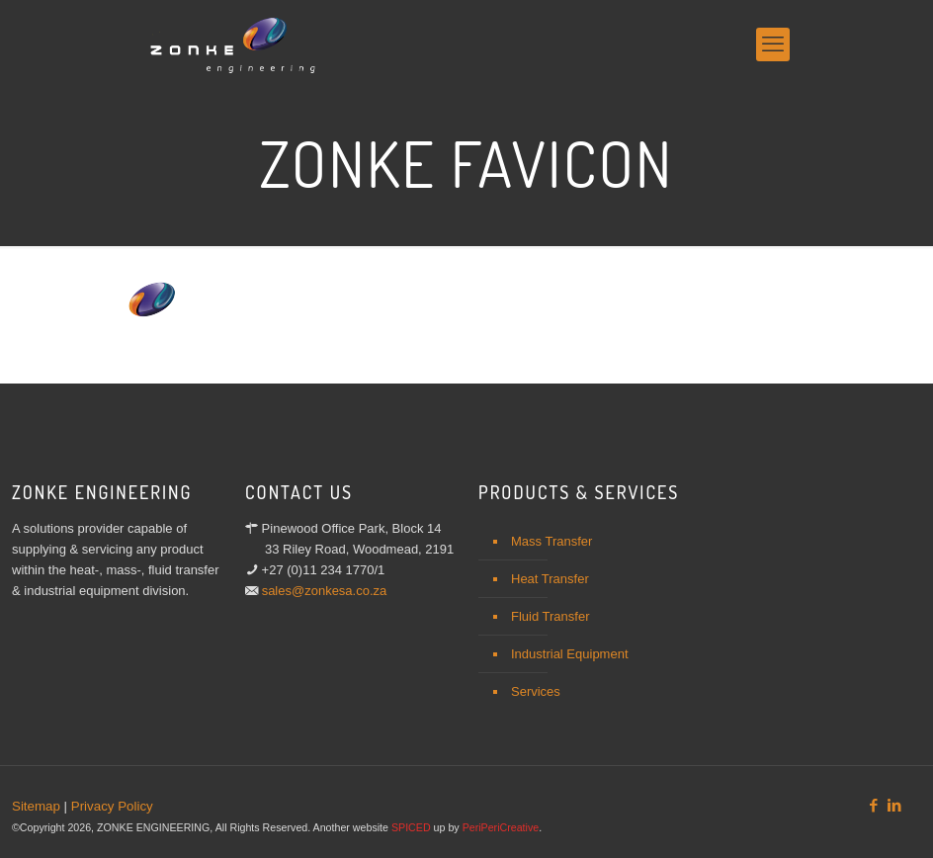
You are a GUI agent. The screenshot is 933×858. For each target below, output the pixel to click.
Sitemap (36, 806)
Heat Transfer (550, 578)
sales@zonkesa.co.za (324, 590)
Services (535, 691)
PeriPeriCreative (501, 827)
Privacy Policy (112, 806)
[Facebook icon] (873, 805)
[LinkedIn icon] (894, 805)
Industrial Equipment (570, 653)
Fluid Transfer (550, 616)
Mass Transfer (551, 541)
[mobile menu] (773, 44)
